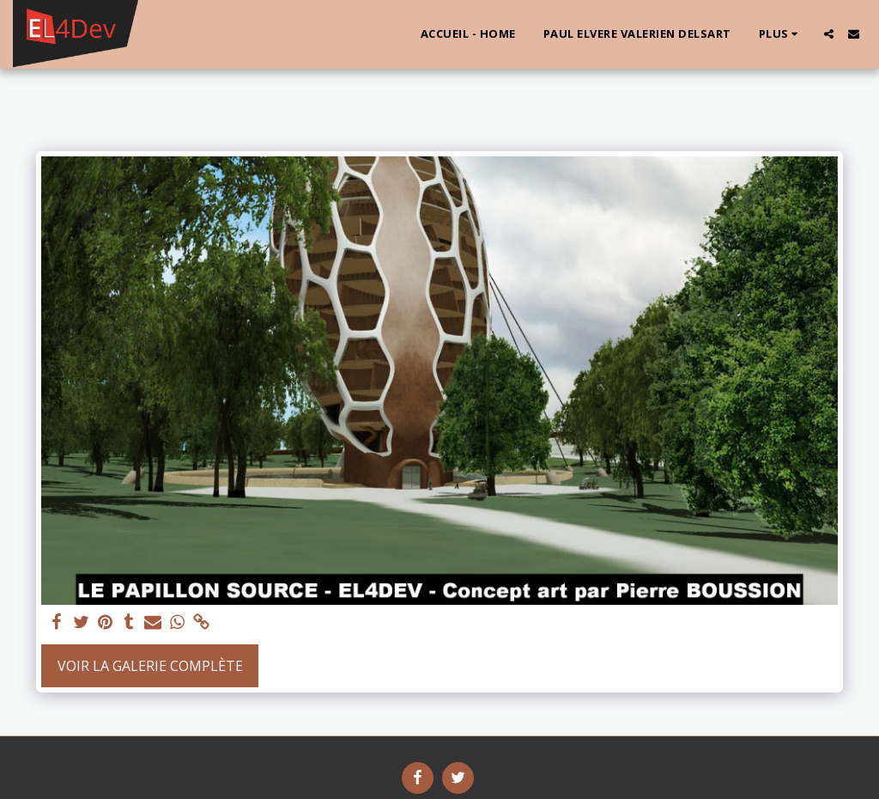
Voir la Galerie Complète (150, 665)
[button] (828, 34)
